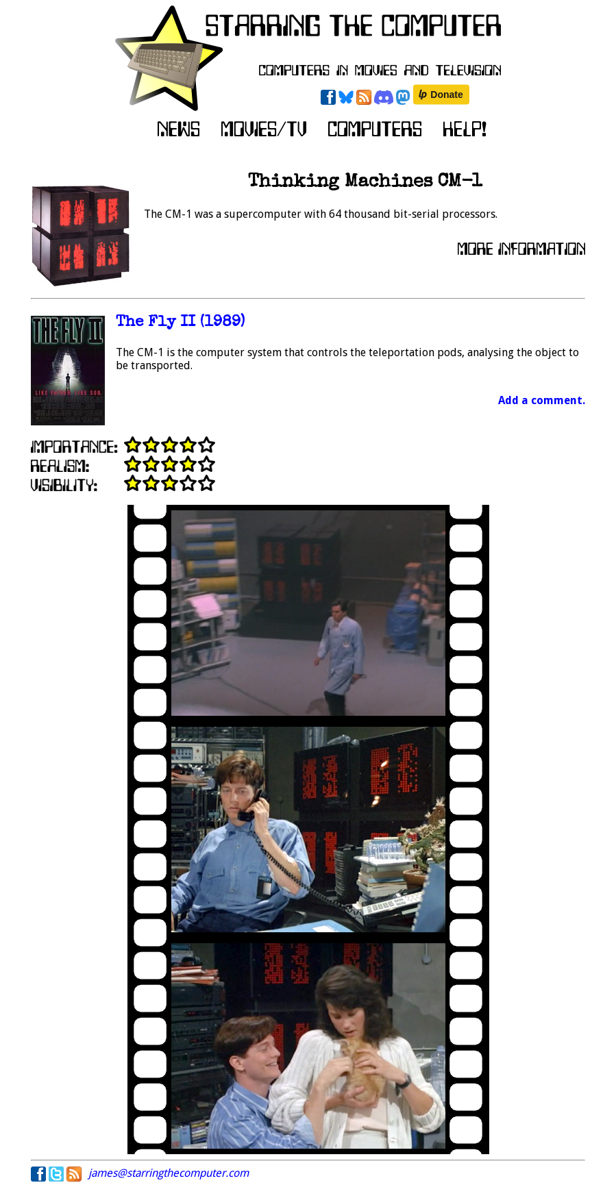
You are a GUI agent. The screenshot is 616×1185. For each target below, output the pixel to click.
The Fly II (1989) (180, 323)
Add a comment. (541, 400)
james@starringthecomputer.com (168, 1173)
